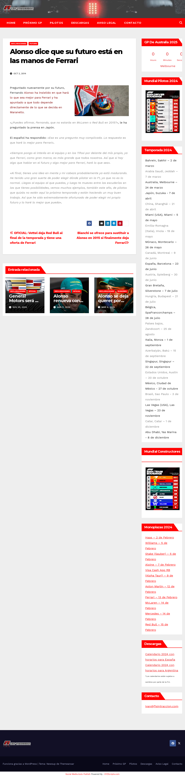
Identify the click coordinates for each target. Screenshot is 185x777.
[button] (180, 22)
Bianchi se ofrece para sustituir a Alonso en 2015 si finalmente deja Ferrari (103, 238)
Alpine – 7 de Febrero (160, 564)
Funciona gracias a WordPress (20, 764)
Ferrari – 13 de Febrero (161, 597)
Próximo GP (32, 22)
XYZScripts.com (112, 774)
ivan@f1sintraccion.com (161, 706)
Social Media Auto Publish (78, 774)
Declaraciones (18, 44)
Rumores (122, 291)
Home (11, 22)
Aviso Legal (106, 22)
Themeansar (67, 764)
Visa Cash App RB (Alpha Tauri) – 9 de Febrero (159, 575)
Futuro (33, 44)
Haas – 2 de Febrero (159, 537)
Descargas (80, 22)
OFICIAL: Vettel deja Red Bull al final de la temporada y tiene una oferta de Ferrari (36, 238)
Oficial (32, 291)
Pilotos (56, 22)
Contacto (132, 22)
